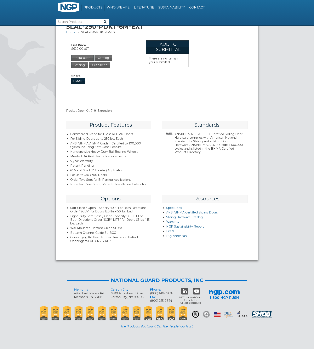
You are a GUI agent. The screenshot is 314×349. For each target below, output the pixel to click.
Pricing (80, 65)
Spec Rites (174, 208)
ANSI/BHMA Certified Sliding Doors (192, 212)
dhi (228, 315)
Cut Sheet (99, 65)
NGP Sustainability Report (185, 226)
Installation (82, 58)
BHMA (242, 314)
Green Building (206, 314)
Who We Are (118, 7)
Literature (144, 7)
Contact (197, 7)
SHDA (262, 314)
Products (93, 7)
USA (217, 314)
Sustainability (171, 7)
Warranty (172, 222)
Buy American (176, 236)
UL (195, 314)
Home (70, 32)
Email (78, 81)
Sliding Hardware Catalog (184, 217)
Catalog (103, 58)
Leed (170, 231)
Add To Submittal (168, 47)
